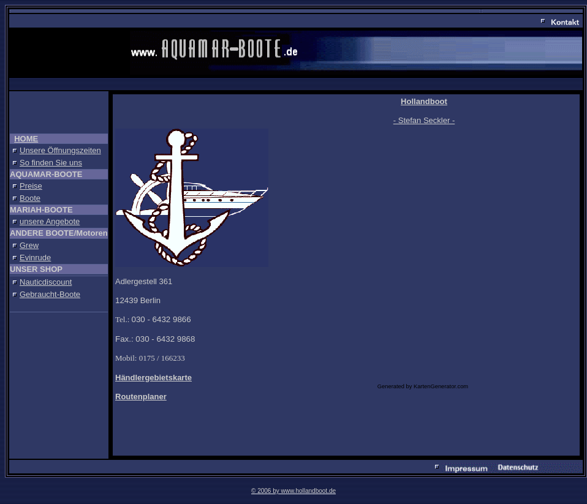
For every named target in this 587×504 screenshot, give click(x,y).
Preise (31, 185)
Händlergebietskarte (153, 377)
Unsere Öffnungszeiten (60, 150)
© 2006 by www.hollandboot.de (293, 490)
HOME (26, 138)
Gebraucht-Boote (50, 294)
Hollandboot (424, 101)
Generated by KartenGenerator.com (422, 386)
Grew (29, 245)
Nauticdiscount (46, 282)
